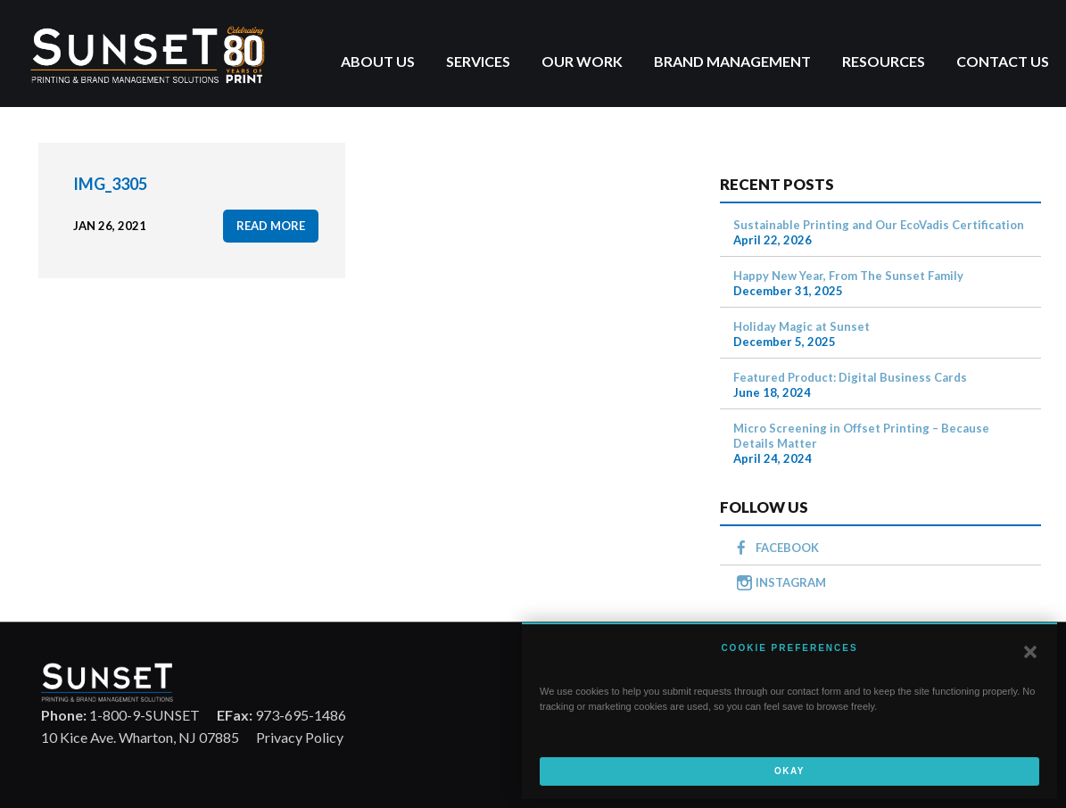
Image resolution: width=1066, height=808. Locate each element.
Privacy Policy (299, 737)
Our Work (582, 61)
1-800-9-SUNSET (120, 714)
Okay (789, 771)
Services (478, 61)
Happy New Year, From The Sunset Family (848, 275)
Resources (883, 61)
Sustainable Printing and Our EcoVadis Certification (878, 225)
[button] (1030, 652)
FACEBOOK (787, 547)
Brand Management (732, 61)
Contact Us (1002, 61)
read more (270, 225)
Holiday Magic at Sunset (801, 326)
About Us (378, 61)
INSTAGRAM (791, 582)
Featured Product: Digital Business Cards (850, 377)
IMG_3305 (110, 184)
